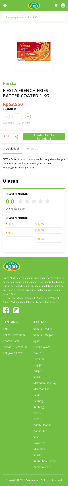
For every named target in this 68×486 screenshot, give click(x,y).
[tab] (34, 149)
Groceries (39, 443)
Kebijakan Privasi (13, 353)
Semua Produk (42, 329)
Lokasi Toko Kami (14, 335)
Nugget (38, 365)
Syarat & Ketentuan (15, 347)
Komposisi (32, 148)
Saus (36, 437)
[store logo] (34, 5)
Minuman (39, 449)
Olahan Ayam (41, 347)
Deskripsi (12, 148)
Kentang (38, 407)
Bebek (37, 413)
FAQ (5, 329)
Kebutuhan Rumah (45, 461)
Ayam (36, 341)
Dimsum (38, 359)
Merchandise (41, 389)
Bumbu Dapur (42, 425)
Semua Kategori (43, 335)
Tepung (38, 401)
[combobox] (34, 17)
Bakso (37, 353)
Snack (37, 455)
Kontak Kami (11, 341)
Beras (37, 419)
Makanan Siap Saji (44, 383)
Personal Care (42, 467)
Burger (37, 371)
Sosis (36, 377)
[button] (7, 116)
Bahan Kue (40, 431)
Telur (36, 395)
